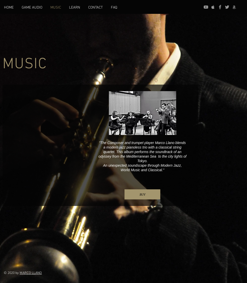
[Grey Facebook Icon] (220, 7)
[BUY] (142, 194)
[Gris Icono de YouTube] (206, 7)
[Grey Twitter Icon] (227, 7)
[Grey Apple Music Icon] (213, 7)
